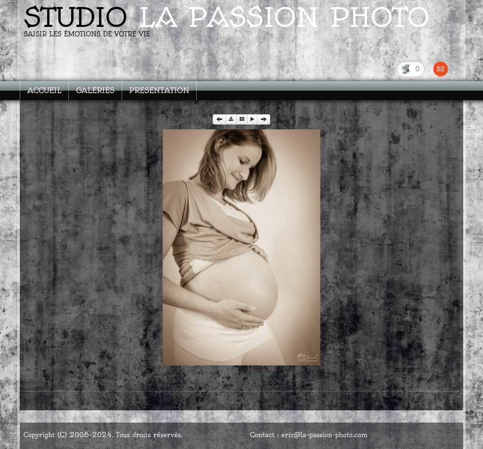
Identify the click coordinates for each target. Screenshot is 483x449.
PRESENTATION (159, 90)
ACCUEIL (44, 90)
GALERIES (95, 90)
